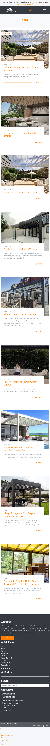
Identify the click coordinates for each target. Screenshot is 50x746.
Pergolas (4, 651)
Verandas (4, 653)
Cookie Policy (21, 4)
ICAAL (47, 726)
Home (3, 646)
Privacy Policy (6, 663)
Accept (29, 4)
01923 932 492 (9, 694)
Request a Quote (6, 658)
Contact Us (8, 638)
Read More (38, 82)
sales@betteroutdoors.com (13, 700)
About (3, 649)
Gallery (3, 656)
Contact (4, 660)
